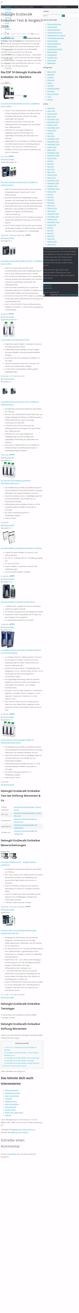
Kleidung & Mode (53, 88)
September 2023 (53, 155)
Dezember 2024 (53, 139)
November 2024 (53, 141)
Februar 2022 (52, 208)
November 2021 (53, 217)
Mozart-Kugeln (10, 1110)
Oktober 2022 (52, 186)
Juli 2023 (50, 161)
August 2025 (51, 130)
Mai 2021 (50, 233)
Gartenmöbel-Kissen (54, 32)
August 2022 (51, 192)
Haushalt (50, 86)
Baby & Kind (51, 72)
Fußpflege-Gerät (11, 1101)
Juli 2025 (50, 133)
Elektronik (50, 80)
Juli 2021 (50, 228)
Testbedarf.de (7, 38)
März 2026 (51, 111)
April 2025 (51, 136)
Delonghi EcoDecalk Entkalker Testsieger (19, 1061)
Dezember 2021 (53, 214)
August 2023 (51, 158)
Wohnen (50, 99)
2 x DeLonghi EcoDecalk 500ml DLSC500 (15, 340)
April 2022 (51, 203)
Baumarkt (50, 74)
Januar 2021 (51, 244)
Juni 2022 (50, 197)
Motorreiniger (52, 52)
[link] (5, 33)
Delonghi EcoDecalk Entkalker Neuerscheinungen (21, 1058)
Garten (49, 83)
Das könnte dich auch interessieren (14, 1066)
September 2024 (53, 144)
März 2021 (51, 239)
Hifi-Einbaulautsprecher (55, 38)
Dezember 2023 (53, 153)
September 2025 (53, 128)
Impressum (47, 285)
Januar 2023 (51, 178)
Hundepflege (52, 55)
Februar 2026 (52, 114)
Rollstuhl (8, 1115)
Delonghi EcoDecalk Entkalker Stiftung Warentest (21, 1063)
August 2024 (51, 147)
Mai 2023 (50, 167)
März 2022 (51, 205)
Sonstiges (50, 91)
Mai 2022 (50, 200)
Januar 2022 (51, 211)
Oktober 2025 (52, 125)
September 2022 (53, 189)
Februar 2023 (52, 175)
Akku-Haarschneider (12, 1096)
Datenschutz (47, 288)
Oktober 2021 (52, 219)
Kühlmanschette (10, 1107)
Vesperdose (51, 60)
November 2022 (53, 183)
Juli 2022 (50, 194)
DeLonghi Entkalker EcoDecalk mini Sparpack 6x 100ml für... (21, 548)
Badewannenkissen (12, 1090)
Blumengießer (52, 46)
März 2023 (51, 172)
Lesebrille (8, 1099)
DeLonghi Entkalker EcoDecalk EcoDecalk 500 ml (18, 602)
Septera (65, 295)
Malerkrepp (51, 63)
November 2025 (53, 122)
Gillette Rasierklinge (12, 1104)
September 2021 (53, 222)
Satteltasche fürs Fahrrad (56, 35)
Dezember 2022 (53, 180)
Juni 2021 (50, 230)
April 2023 (51, 169)
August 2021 (51, 225)
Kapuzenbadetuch (53, 30)
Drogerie (36, 34)
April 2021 (51, 236)
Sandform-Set (52, 58)
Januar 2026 (51, 116)
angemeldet (12, 1154)
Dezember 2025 (53, 119)
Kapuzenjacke (52, 27)
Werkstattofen (52, 41)
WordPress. (74, 295)
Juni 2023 (50, 164)
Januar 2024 (51, 150)
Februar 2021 (52, 242)
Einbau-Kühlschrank (54, 24)
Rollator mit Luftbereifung (14, 1112)
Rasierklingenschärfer (12, 1093)
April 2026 (51, 108)
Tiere (49, 97)
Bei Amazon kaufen (7, 159)
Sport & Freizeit (53, 94)
